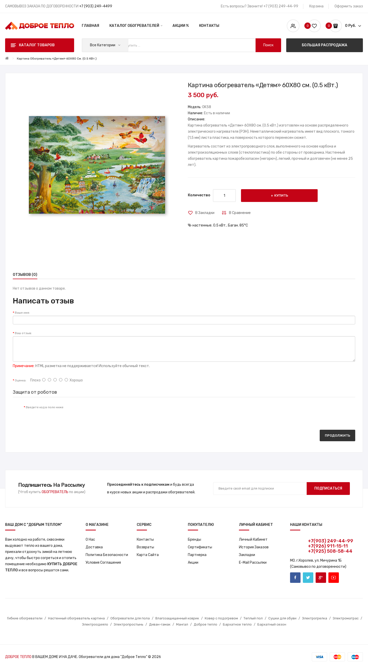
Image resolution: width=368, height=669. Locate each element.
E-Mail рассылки (253, 562)
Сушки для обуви (282, 618)
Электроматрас (346, 618)
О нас (90, 539)
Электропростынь (128, 624)
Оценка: (20, 380)
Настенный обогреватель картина (76, 618)
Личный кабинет (253, 539)
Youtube (333, 577)
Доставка (94, 547)
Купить (281, 195)
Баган (233, 225)
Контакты (145, 539)
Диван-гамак (159, 624)
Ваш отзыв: (23, 333)
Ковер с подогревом (221, 618)
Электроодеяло (95, 624)
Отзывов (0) (25, 275)
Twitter (308, 577)
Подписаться (328, 488)
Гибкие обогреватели (24, 618)
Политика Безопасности (107, 555)
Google (321, 577)
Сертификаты (200, 547)
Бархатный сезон (271, 624)
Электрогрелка (314, 618)
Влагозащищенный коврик (177, 618)
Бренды (194, 539)
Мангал (182, 624)
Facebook (295, 577)
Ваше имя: (22, 312)
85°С (243, 225)
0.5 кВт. (219, 225)
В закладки (204, 213)
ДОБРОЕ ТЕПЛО (18, 657)
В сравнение (240, 213)
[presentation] (110, 412)
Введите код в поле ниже (44, 407)
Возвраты (145, 547)
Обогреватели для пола (130, 618)
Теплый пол (253, 618)
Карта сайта (148, 555)
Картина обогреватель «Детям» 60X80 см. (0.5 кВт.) (57, 58)
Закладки (247, 555)
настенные (202, 225)
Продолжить (337, 435)
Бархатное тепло (237, 624)
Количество (199, 195)
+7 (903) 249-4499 (95, 6)
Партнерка (197, 555)
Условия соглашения (103, 562)
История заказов (254, 547)
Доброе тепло (205, 624)
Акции (193, 562)
